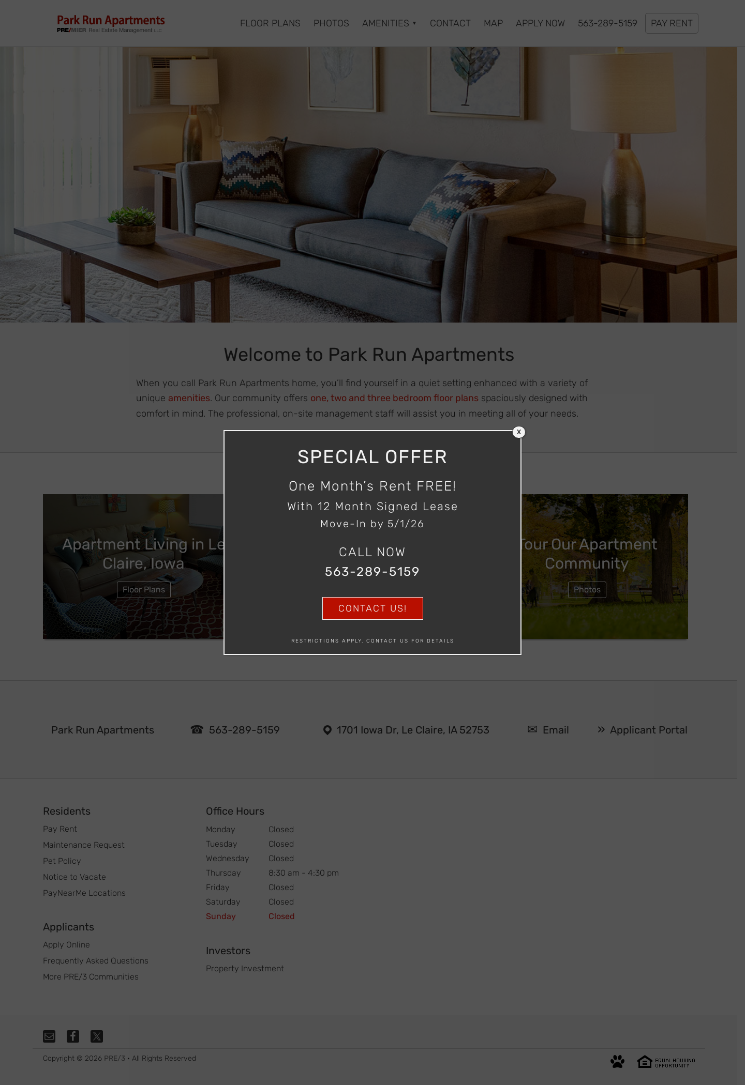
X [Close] (519, 432)
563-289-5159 (372, 571)
